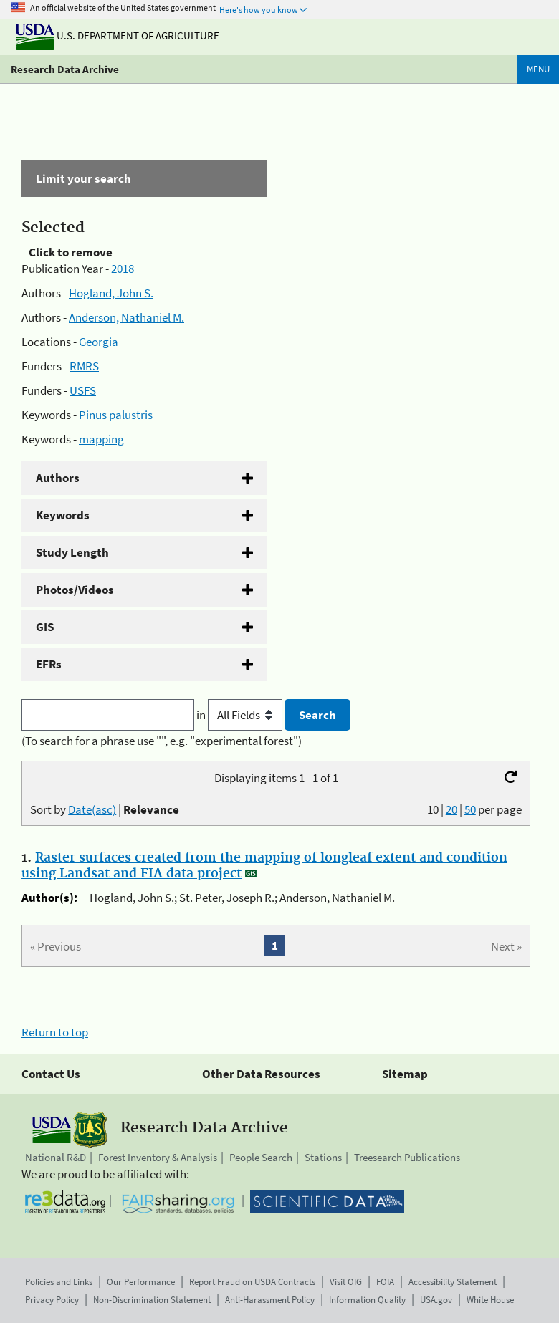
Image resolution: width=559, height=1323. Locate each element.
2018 (122, 268)
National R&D (55, 1157)
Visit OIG (346, 1282)
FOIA (385, 1282)
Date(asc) (92, 809)
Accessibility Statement (452, 1282)
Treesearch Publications (407, 1157)
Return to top (55, 1032)
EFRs (49, 664)
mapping (101, 439)
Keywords (63, 515)
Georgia (98, 342)
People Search (260, 1157)
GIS (45, 627)
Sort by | (104, 809)
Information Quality (367, 1300)
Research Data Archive (65, 69)
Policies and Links (58, 1282)
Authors (58, 478)
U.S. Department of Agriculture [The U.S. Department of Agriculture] (117, 35)
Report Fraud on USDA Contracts (252, 1282)
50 (470, 809)
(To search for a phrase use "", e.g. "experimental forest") (162, 741)
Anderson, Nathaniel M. (126, 317)
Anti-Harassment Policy (270, 1300)
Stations (323, 1157)
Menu (538, 69)
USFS (83, 390)
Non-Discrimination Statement (152, 1300)
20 (451, 809)
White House (490, 1300)
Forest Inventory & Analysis (157, 1157)
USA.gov (436, 1300)
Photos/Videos (75, 589)
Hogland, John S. (111, 293)
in (240, 715)
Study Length (72, 552)
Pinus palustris (116, 415)
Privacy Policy (52, 1300)
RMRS (84, 366)
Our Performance (141, 1282)
